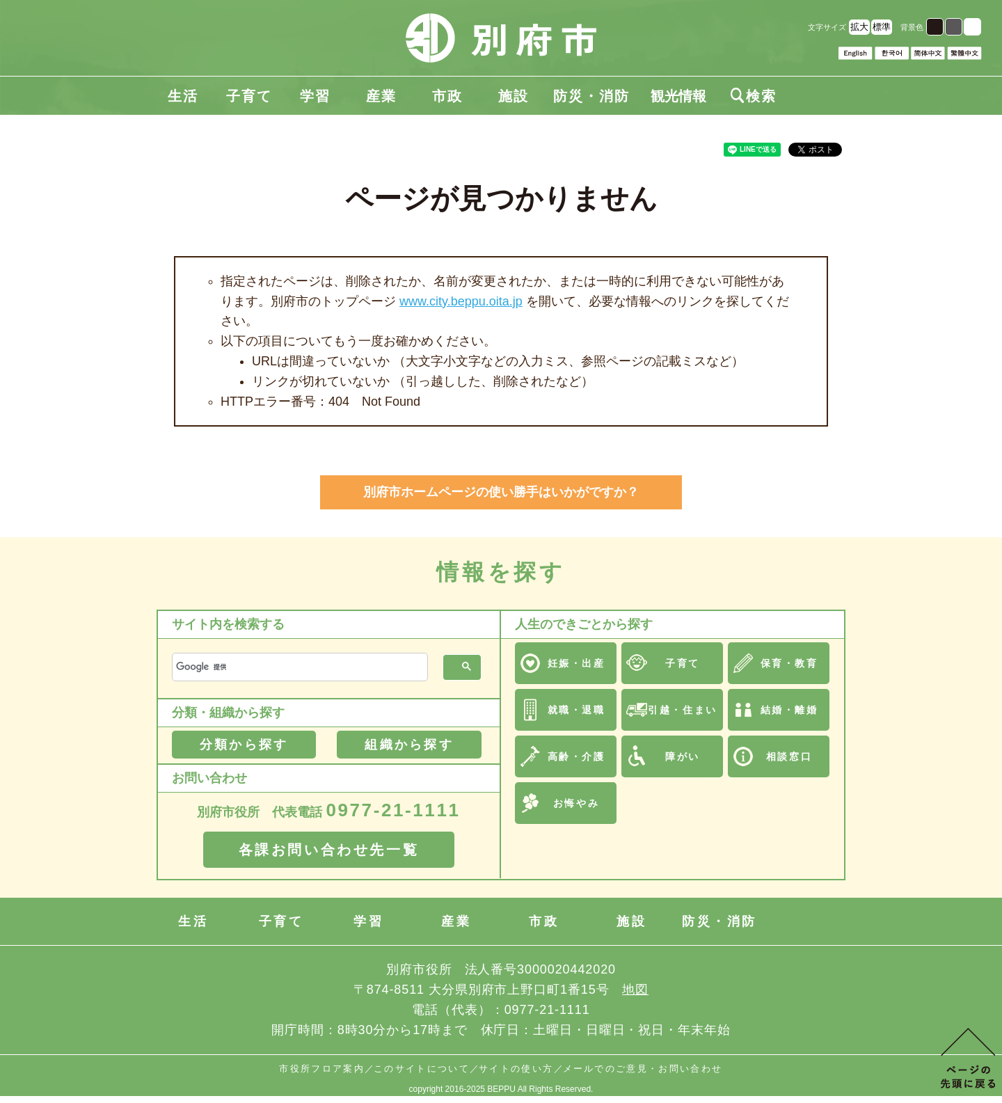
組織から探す (409, 745)
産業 (381, 96)
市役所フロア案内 (322, 1068)
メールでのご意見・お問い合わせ (643, 1068)
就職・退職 (576, 709)
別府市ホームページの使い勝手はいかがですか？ (501, 492)
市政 (447, 96)
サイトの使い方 (516, 1068)
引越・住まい (682, 709)
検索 (754, 96)
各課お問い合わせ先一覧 (329, 849)
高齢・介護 (576, 756)
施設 (513, 96)
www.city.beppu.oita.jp (461, 301)
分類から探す (244, 745)
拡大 (859, 27)
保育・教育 (789, 663)
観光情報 (678, 96)
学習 (315, 96)
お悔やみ (576, 803)
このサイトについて (422, 1068)
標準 (882, 27)
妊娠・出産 (576, 663)
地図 (635, 990)
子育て (249, 96)
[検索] (298, 667)
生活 (183, 96)
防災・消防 (591, 96)
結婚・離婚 (789, 709)
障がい (682, 756)
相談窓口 (789, 756)
